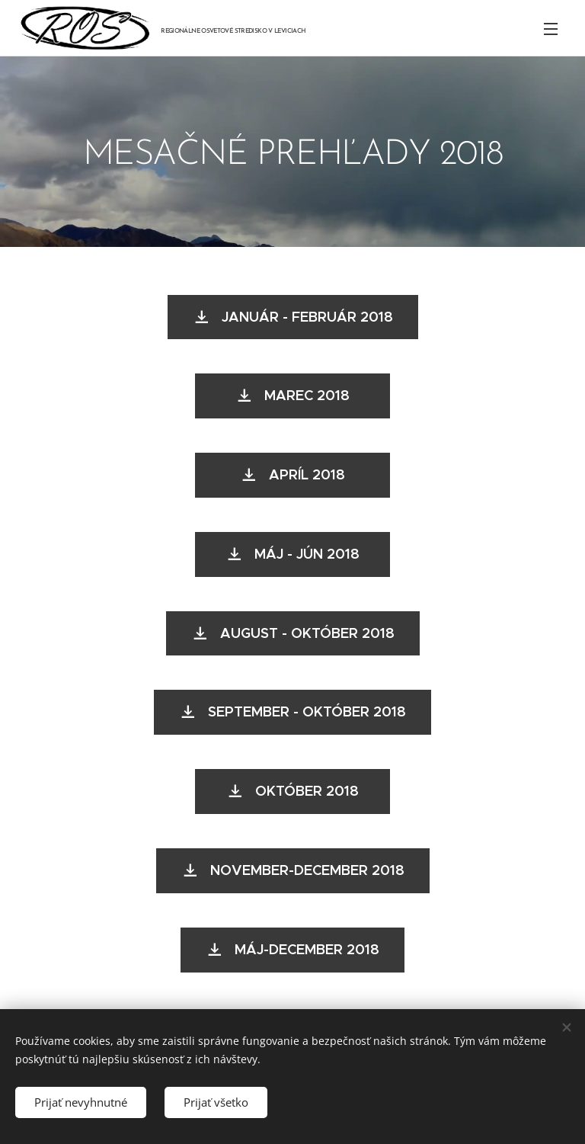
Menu (551, 29)
